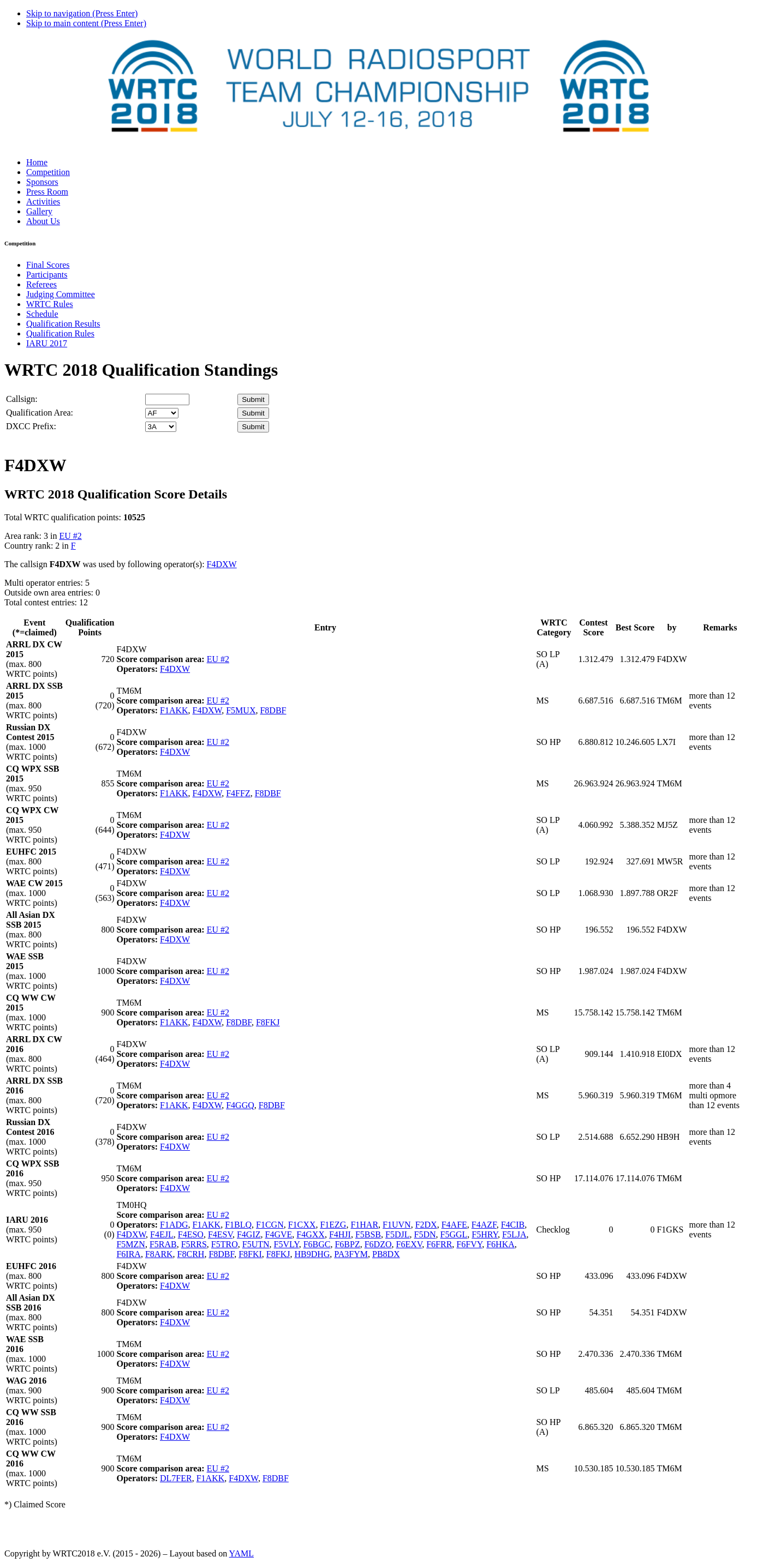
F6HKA (500, 1244)
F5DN (425, 1234)
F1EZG (333, 1224)
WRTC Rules (49, 304)
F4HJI (340, 1234)
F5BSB (368, 1234)
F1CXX (302, 1224)
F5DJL (397, 1234)
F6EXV (409, 1244)
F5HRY (485, 1234)
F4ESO (191, 1234)
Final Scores (48, 264)
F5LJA (514, 1234)
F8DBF (273, 710)
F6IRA (128, 1254)
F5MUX (240, 710)
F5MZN (130, 1244)
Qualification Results (63, 323)
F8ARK (159, 1254)
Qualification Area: (39, 412)
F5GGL (454, 1234)
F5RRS (194, 1244)
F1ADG (174, 1224)
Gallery (39, 211)
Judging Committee (60, 294)
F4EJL (162, 1234)
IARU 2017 (46, 343)
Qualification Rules (60, 333)
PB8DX (386, 1254)
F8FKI (250, 1254)
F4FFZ (238, 793)
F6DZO (378, 1244)
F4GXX (310, 1234)
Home (36, 162)
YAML (241, 1553)
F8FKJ (268, 1022)
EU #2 (70, 535)
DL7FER (176, 1478)
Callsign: (22, 399)
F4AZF (484, 1224)
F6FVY (469, 1244)
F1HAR (364, 1224)
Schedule (42, 313)
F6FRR (439, 1244)
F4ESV (220, 1234)
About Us (43, 221)
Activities (43, 201)
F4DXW (222, 564)
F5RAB (163, 1244)
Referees (41, 284)
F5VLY (286, 1244)
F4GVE (279, 1234)
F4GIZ (249, 1234)
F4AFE (454, 1224)
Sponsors (42, 182)
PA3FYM (351, 1254)
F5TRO (224, 1244)
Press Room (47, 191)
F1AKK (174, 710)
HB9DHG (312, 1254)
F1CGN (270, 1224)
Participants (47, 274)
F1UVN (397, 1224)
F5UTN (256, 1244)
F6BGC (317, 1244)
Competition (48, 172)
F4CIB (513, 1224)
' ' (161, 413)
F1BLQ (238, 1224)
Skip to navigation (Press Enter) (82, 13)
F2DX (426, 1224)
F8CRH (191, 1254)
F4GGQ (240, 1105)
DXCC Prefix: (31, 426)
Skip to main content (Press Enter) (86, 23)
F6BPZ (347, 1244)
